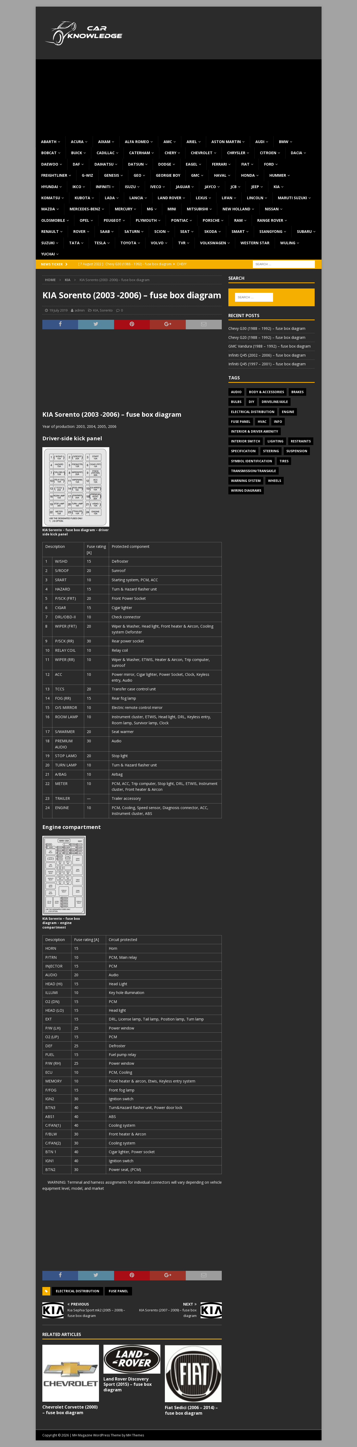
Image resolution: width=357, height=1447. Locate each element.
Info (278, 421)
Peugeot (112, 220)
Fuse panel (118, 1291)
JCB (234, 186)
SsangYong (270, 231)
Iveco (155, 186)
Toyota (128, 242)
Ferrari (219, 164)
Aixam (104, 141)
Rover (79, 231)
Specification (243, 451)
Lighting (275, 441)
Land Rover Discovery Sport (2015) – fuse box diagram (127, 1384)
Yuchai (48, 253)
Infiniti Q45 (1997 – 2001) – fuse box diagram (267, 363)
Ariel (192, 141)
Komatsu (50, 197)
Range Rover (270, 220)
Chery (170, 152)
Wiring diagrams (246, 490)
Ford (269, 164)
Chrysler (236, 152)
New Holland (236, 208)
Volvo (157, 242)
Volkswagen (213, 242)
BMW (283, 141)
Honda (248, 175)
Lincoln (255, 197)
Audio (236, 392)
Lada (110, 197)
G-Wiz (87, 175)
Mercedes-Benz (85, 208)
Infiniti (103, 186)
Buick (76, 152)
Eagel (191, 164)
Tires (283, 461)
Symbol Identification (251, 461)
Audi (259, 141)
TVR (182, 242)
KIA (277, 186)
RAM (238, 220)
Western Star (255, 242)
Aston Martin (226, 141)
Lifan (227, 197)
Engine (288, 412)
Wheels (274, 480)
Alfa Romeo (137, 141)
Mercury (123, 208)
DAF (76, 164)
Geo (137, 175)
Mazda (48, 208)
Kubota (82, 197)
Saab (105, 231)
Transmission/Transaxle (253, 471)
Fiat (245, 164)
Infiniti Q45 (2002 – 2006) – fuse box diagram (267, 355)
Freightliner (54, 175)
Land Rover (169, 197)
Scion (160, 231)
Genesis (111, 175)
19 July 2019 (58, 310)
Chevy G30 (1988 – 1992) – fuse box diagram (266, 328)
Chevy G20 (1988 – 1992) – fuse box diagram (266, 337)
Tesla (100, 242)
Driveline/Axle (275, 402)
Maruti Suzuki (292, 197)
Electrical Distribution (77, 1291)
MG (150, 208)
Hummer (277, 175)
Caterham (139, 152)
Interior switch (245, 441)
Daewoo (49, 164)
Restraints (301, 441)
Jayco (210, 186)
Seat (185, 231)
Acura (77, 141)
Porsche (211, 220)
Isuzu (130, 186)
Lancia (136, 197)
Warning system (246, 480)
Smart (238, 231)
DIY (251, 402)
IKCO (77, 186)
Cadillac (106, 152)
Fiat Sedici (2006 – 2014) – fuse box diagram (191, 1410)
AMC (168, 141)
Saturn (132, 231)
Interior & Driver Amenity (254, 431)
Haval (220, 175)
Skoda (210, 231)
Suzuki (48, 242)
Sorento (106, 310)
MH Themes (135, 1435)
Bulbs (236, 402)
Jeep (255, 186)
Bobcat (49, 152)
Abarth (48, 141)
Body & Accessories (266, 392)
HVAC (262, 421)
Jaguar (183, 186)
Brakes (297, 392)
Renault (50, 231)
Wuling (287, 242)
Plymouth (146, 220)
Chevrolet (202, 152)
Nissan (272, 208)
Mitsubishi (197, 208)
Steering (271, 451)
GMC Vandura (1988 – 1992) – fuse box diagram (269, 346)
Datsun (136, 164)
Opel (84, 220)
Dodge (164, 164)
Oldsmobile (53, 220)
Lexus (201, 197)
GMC (195, 175)
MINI (172, 208)
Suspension (296, 451)
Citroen (268, 152)
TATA (74, 242)
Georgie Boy (168, 175)
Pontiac (179, 220)
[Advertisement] (179, 96)
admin (80, 310)
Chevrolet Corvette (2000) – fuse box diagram (70, 1409)
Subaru (304, 231)
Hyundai (49, 186)
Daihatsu (104, 164)
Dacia (296, 152)
